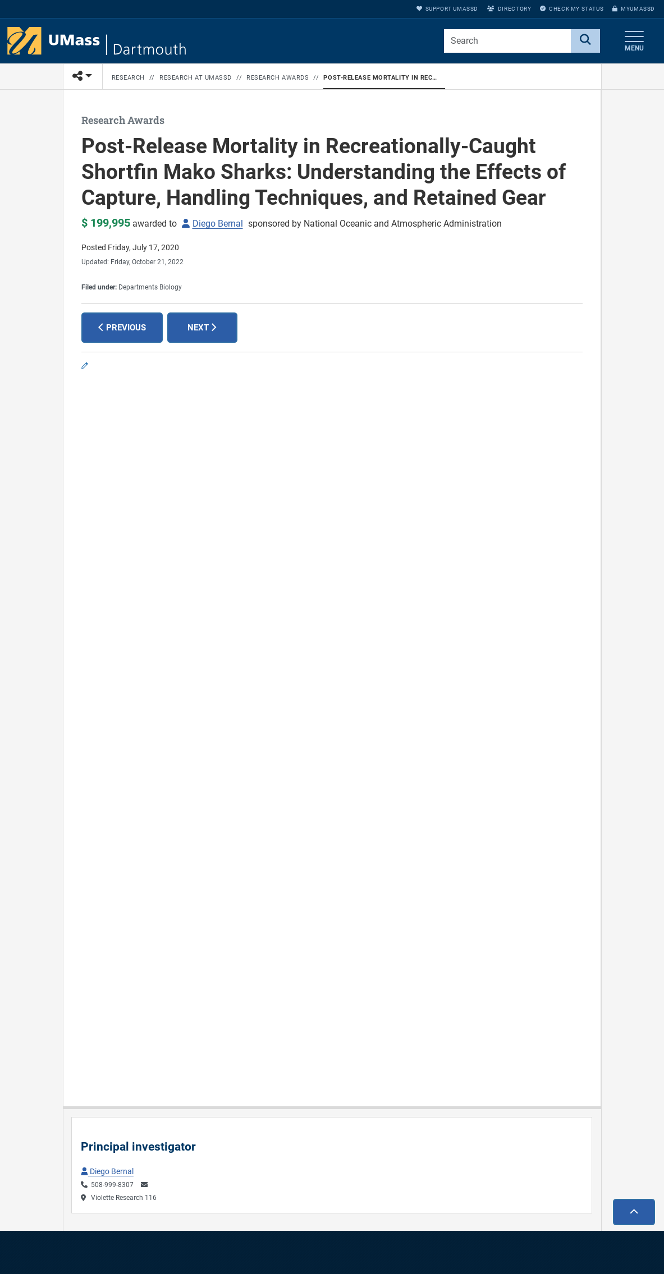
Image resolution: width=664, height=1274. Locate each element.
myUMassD (633, 9)
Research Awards (277, 77)
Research (128, 77)
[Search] (585, 41)
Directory (509, 9)
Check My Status (571, 9)
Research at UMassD (195, 77)
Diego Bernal (218, 223)
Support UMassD (447, 9)
